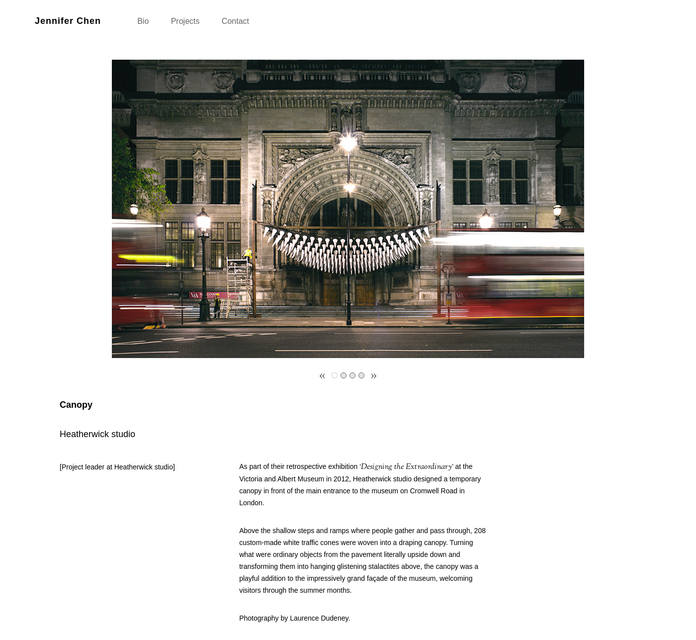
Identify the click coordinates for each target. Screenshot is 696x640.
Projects (185, 21)
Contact (235, 21)
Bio (143, 21)
